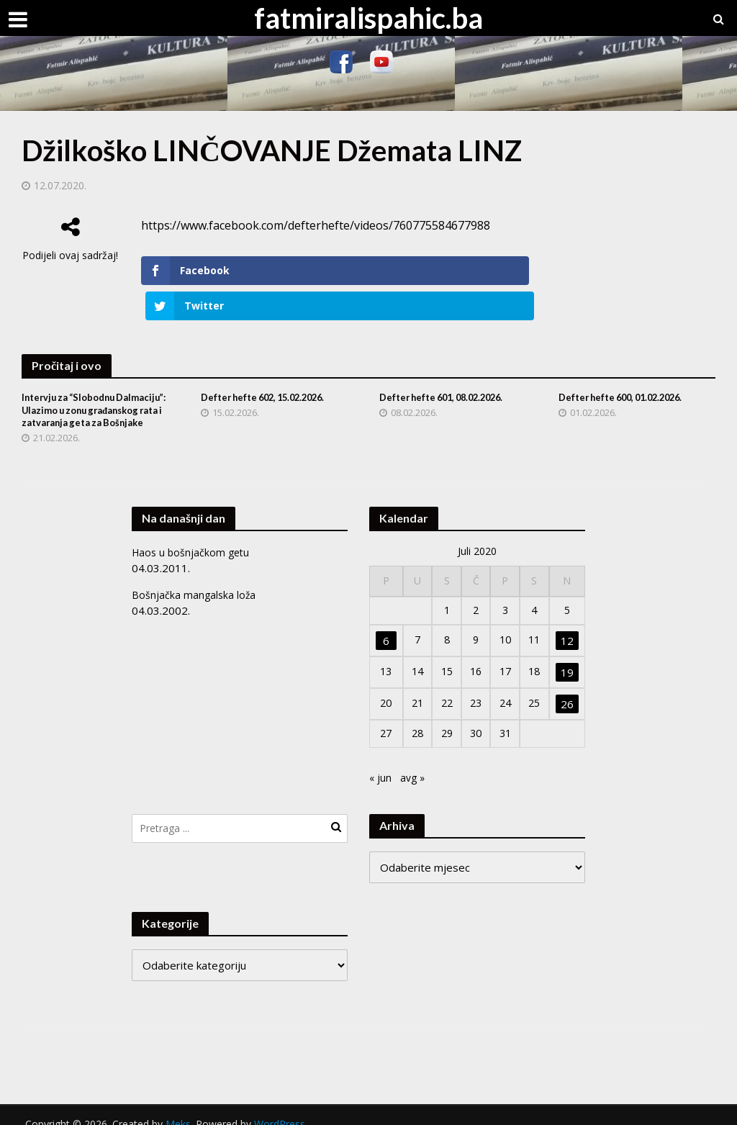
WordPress (279, 1107)
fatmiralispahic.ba (368, 18)
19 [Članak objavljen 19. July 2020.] (567, 654)
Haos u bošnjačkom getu (193, 533)
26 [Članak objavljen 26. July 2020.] (567, 686)
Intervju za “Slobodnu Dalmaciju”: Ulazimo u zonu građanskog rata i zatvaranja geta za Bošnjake (90, 383)
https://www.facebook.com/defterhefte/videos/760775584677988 (315, 225)
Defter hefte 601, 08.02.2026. (447, 363)
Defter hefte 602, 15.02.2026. (269, 363)
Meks (178, 1107)
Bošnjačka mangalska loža (195, 576)
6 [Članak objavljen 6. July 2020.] (385, 622)
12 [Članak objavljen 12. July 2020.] (567, 622)
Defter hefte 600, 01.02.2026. (627, 363)
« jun (380, 761)
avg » (414, 761)
